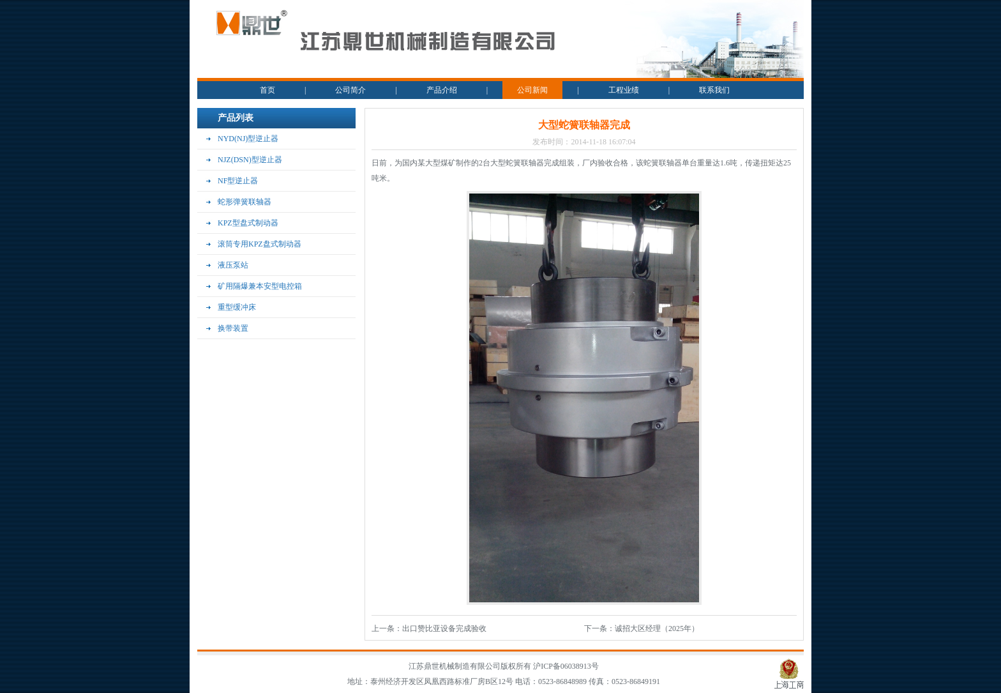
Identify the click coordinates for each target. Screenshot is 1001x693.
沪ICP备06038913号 (566, 666)
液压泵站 (233, 265)
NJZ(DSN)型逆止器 (250, 159)
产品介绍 (441, 90)
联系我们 (714, 90)
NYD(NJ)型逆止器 (248, 138)
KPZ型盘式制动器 (248, 222)
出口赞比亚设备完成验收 (444, 628)
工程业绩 (623, 90)
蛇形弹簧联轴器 (244, 201)
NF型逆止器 (238, 180)
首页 (267, 90)
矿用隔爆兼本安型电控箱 (260, 286)
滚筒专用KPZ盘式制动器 (259, 244)
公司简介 (350, 90)
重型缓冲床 (237, 307)
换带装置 (233, 328)
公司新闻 (532, 90)
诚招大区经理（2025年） (657, 628)
